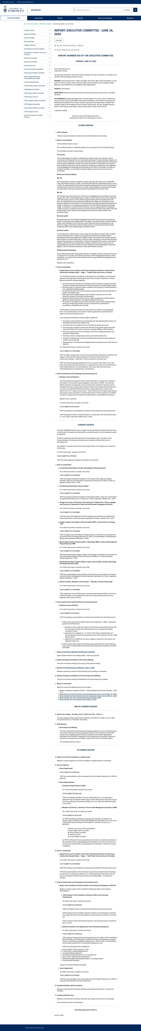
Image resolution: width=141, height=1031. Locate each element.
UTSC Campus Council (31, 111)
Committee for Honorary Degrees (34, 49)
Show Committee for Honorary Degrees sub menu (49, 49)
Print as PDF (59, 40)
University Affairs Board (31, 82)
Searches (80, 18)
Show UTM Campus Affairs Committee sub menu (49, 93)
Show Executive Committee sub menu (49, 62)
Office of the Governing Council (26, 2)
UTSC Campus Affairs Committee (34, 108)
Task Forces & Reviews (105, 18)
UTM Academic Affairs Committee (34, 86)
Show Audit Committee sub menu (49, 38)
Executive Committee (45, 24)
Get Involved (39, 18)
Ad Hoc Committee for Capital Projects (33, 116)
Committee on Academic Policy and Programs (35, 53)
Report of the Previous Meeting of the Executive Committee (76, 652)
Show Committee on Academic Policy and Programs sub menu (49, 53)
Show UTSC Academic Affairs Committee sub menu (49, 100)
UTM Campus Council (31, 97)
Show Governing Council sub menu (49, 65)
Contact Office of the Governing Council (34, 1027)
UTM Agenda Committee (31, 89)
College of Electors (30, 45)
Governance (24, 24)
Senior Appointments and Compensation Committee (32, 77)
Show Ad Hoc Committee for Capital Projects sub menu (49, 116)
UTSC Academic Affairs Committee (35, 100)
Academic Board (29, 30)
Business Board (29, 41)
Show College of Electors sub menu (49, 45)
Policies (60, 18)
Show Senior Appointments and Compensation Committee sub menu (49, 77)
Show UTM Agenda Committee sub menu (49, 89)
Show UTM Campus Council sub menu (49, 97)
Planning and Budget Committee (34, 73)
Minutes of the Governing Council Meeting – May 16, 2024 (75, 668)
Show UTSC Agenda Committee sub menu (49, 104)
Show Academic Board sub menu (49, 30)
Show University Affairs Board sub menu (49, 82)
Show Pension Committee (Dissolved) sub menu (49, 69)
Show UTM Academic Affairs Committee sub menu (49, 86)
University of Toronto (9, 2)
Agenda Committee (30, 34)
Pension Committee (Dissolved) (33, 69)
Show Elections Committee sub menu (49, 58)
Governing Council (30, 65)
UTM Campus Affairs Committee (34, 93)
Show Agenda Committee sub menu (49, 34)
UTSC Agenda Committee (32, 104)
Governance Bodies (13, 18)
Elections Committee (30, 58)
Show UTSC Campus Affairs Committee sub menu (49, 108)
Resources (130, 18)
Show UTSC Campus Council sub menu (49, 111)
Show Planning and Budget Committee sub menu (49, 73)
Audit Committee (29, 38)
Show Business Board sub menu (49, 41)
